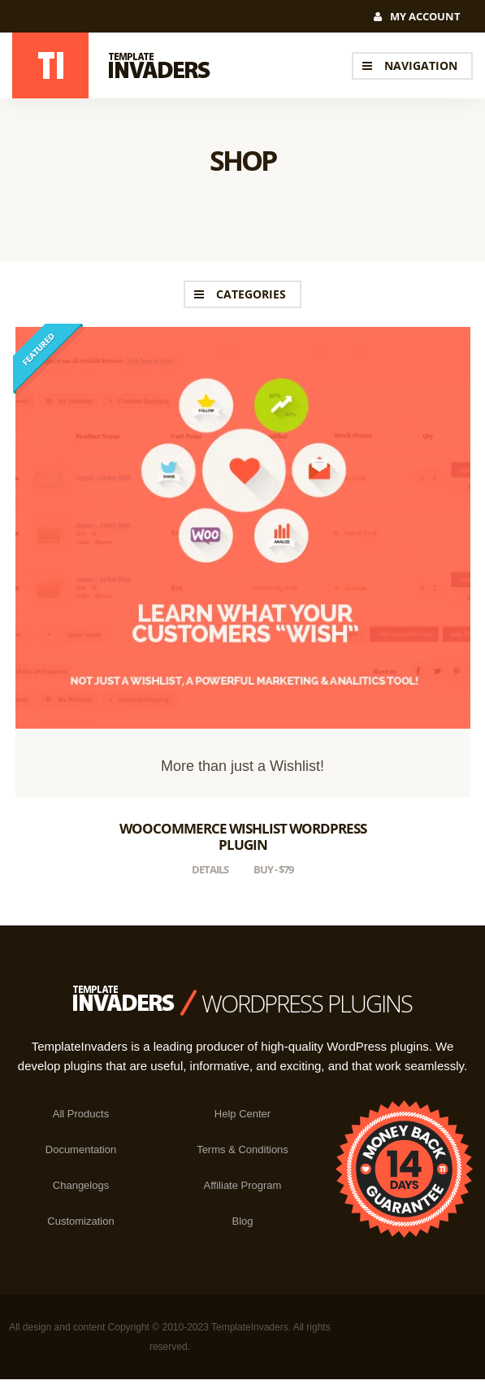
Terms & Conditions (242, 1149)
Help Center (242, 1114)
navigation (420, 65)
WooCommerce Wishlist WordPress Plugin (242, 836)
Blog (242, 1221)
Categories (251, 294)
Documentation (80, 1149)
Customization (80, 1221)
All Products (81, 1114)
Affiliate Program (243, 1185)
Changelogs (81, 1185)
